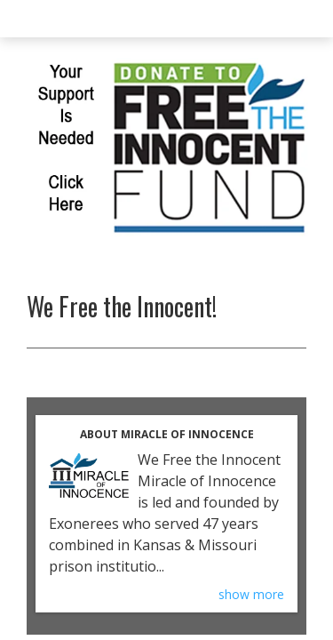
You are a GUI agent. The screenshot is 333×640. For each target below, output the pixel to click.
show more (251, 594)
